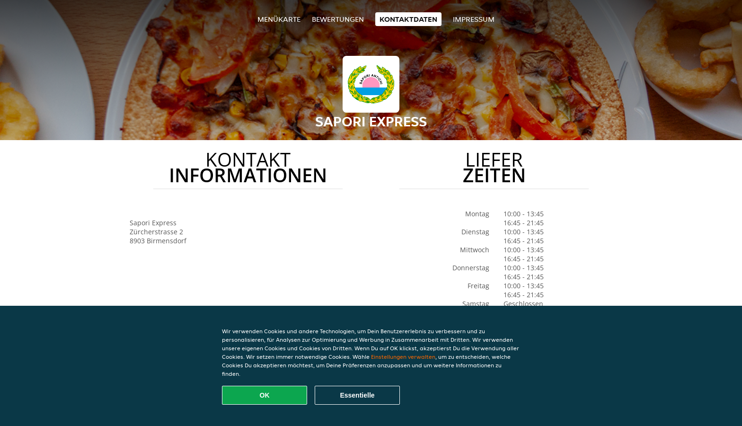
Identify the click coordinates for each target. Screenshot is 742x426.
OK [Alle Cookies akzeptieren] (265, 395)
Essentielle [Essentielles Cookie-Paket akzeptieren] (357, 395)
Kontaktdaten (408, 19)
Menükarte (278, 19)
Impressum (474, 19)
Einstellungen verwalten (403, 356)
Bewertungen (338, 19)
